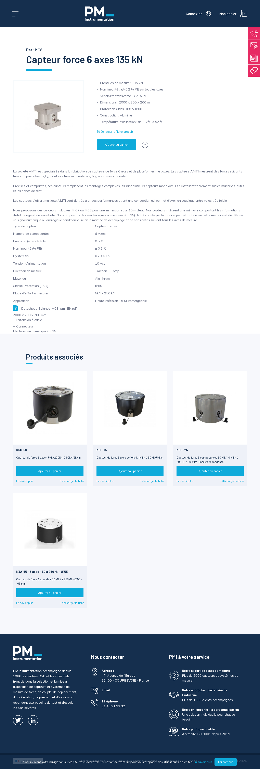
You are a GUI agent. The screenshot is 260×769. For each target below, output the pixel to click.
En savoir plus (24, 481)
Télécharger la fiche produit (115, 131)
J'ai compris (225, 762)
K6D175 (101, 450)
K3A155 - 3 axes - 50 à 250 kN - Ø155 (42, 571)
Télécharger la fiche (72, 481)
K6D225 (182, 450)
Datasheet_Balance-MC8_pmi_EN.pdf (45, 308)
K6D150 (21, 450)
